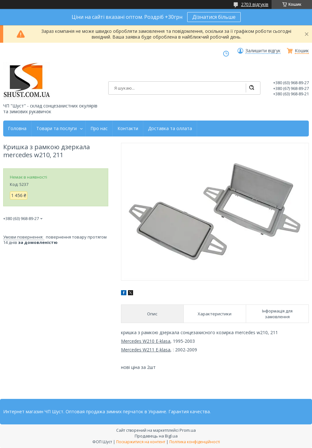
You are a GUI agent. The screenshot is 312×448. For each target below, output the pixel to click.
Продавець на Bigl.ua (156, 436)
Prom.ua (188, 430)
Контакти (127, 128)
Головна (17, 128)
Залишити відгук (262, 51)
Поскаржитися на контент (140, 441)
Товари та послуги (56, 128)
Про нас (99, 128)
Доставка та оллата (170, 128)
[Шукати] (251, 88)
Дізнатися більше (214, 16)
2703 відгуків (254, 4)
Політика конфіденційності (194, 441)
